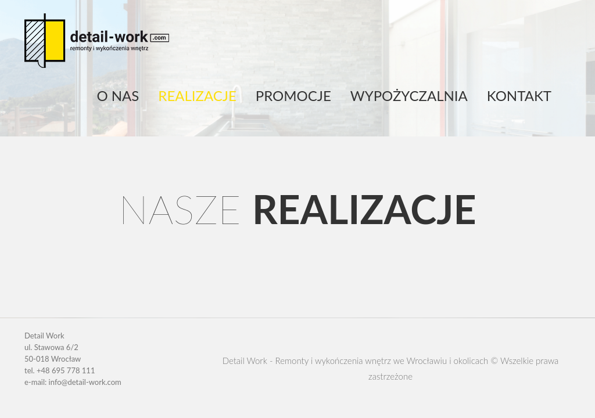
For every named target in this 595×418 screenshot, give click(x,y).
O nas (117, 95)
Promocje (293, 95)
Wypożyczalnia (409, 95)
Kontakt (519, 95)
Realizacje (197, 95)
